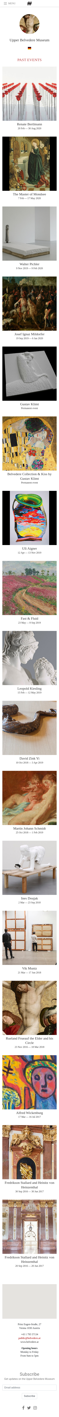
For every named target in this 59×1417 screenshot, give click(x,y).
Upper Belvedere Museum (29, 40)
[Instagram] (35, 1408)
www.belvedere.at (29, 1342)
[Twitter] (29, 1408)
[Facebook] (23, 1408)
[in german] (29, 48)
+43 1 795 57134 (29, 1334)
